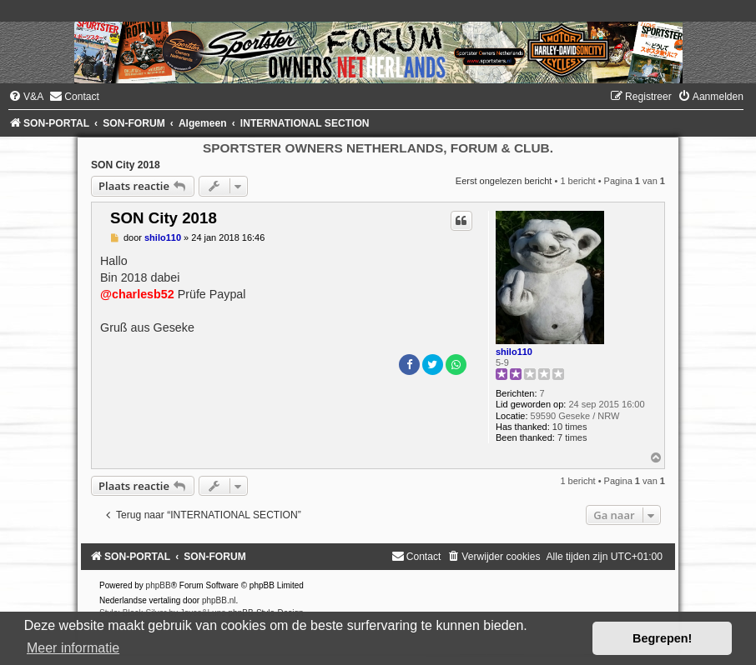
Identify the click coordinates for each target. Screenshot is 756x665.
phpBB (158, 585)
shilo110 (514, 352)
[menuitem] (25, 96)
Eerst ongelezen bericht (504, 181)
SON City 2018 (125, 165)
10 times (569, 427)
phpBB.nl (219, 600)
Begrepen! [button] (662, 638)
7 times (572, 437)
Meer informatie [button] (73, 648)
